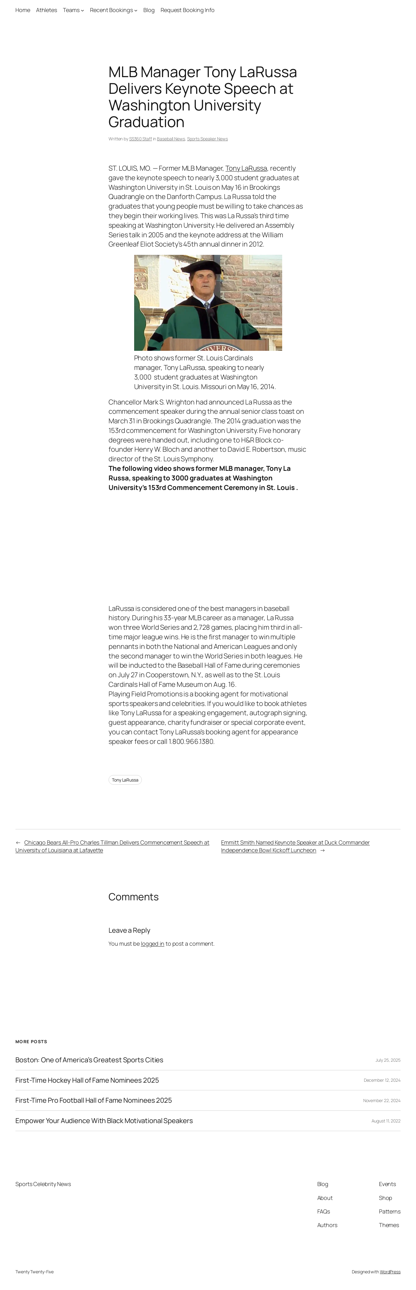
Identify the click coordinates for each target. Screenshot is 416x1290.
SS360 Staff (140, 139)
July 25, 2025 (388, 1060)
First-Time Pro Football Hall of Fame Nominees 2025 (93, 1100)
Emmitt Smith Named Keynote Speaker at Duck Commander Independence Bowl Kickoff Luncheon (295, 846)
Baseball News (171, 139)
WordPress (390, 1272)
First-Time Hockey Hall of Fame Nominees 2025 (87, 1080)
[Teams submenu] (82, 10)
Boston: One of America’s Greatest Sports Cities (89, 1060)
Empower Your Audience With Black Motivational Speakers (104, 1121)
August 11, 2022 (386, 1121)
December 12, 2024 (382, 1080)
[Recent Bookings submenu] (136, 10)
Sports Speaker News (207, 139)
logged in (152, 943)
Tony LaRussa (246, 168)
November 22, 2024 (382, 1100)
